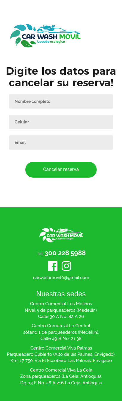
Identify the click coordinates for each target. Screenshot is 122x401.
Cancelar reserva (61, 169)
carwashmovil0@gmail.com (61, 277)
